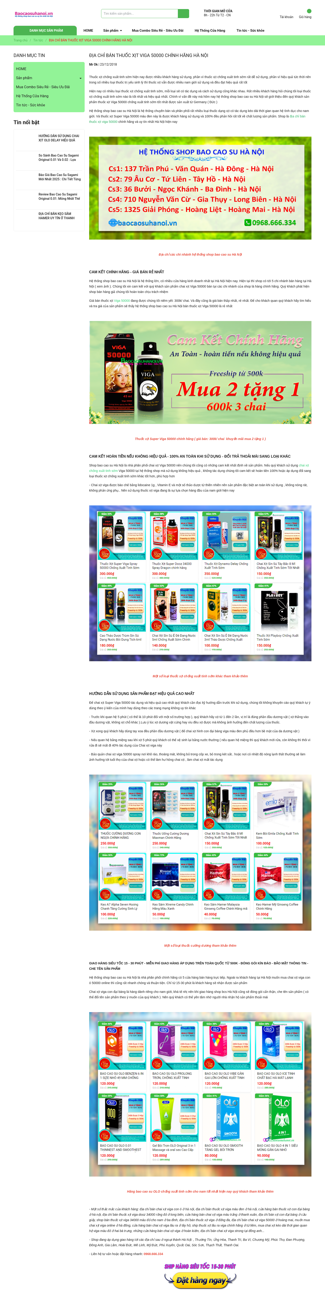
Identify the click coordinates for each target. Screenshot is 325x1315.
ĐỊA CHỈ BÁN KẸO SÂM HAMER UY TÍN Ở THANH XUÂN (56, 218)
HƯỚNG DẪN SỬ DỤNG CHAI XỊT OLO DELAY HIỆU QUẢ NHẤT (59, 140)
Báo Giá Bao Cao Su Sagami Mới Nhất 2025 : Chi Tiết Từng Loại (60, 179)
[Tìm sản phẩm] (145, 13)
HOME (88, 31)
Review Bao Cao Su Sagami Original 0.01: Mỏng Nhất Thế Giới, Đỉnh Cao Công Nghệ (59, 199)
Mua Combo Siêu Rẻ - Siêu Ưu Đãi (157, 31)
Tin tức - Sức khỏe (251, 31)
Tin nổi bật (26, 122)
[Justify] (183, 13)
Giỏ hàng (305, 14)
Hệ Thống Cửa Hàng (210, 31)
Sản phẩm (110, 31)
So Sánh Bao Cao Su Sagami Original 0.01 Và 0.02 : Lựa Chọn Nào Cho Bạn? (59, 160)
